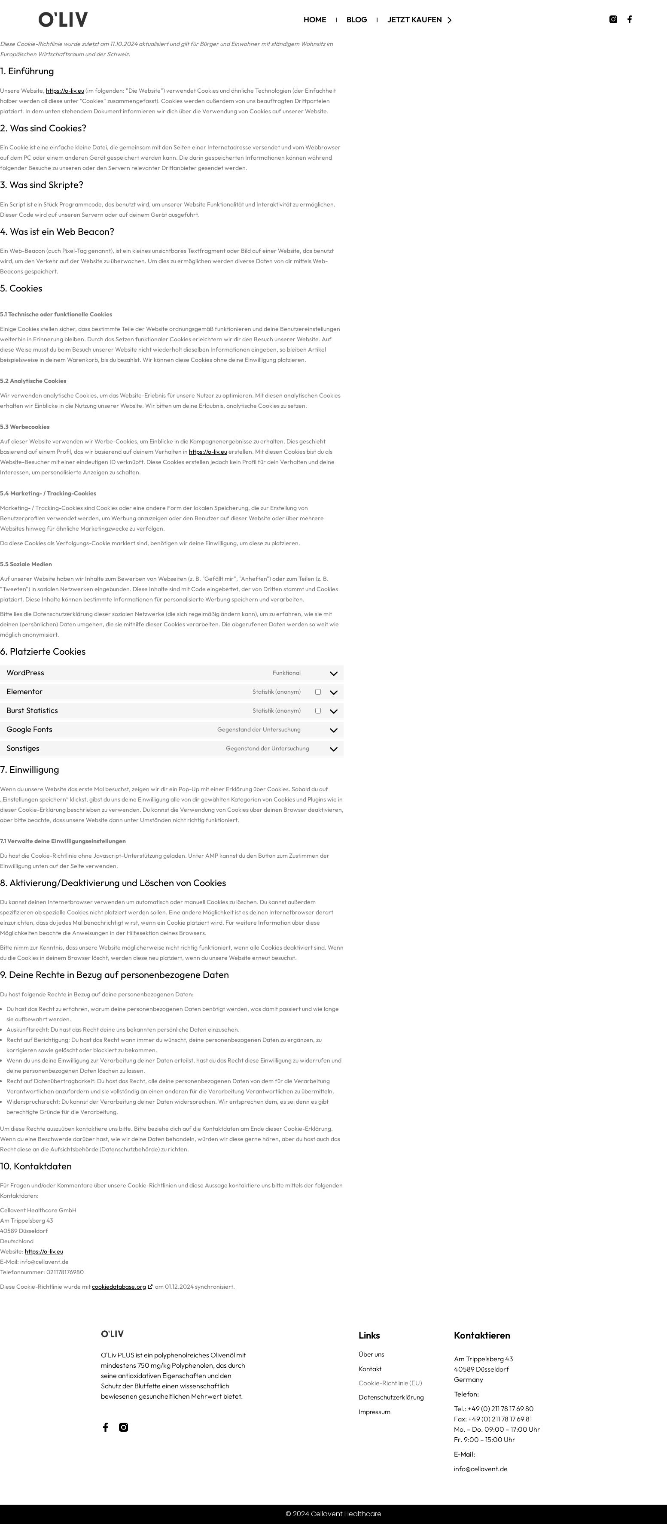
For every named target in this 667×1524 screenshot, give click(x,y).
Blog (357, 19)
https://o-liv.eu (65, 90)
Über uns (372, 1354)
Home (315, 19)
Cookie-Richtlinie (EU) (391, 1383)
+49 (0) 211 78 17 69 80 (501, 1408)
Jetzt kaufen (421, 20)
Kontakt (371, 1369)
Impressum (375, 1413)
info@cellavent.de (481, 1468)
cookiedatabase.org (119, 1286)
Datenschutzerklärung (393, 1398)
